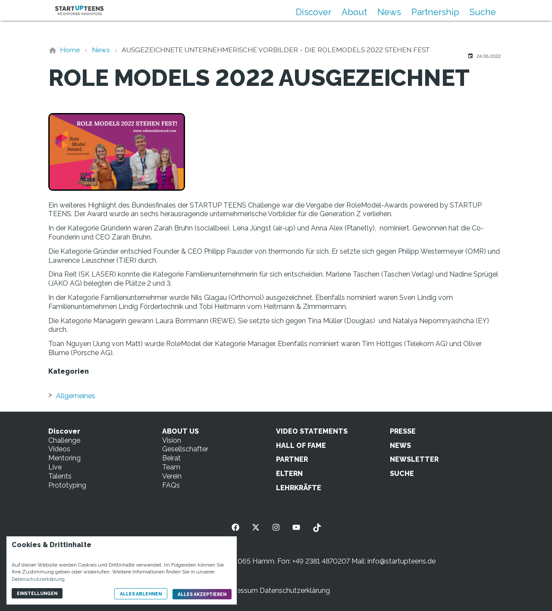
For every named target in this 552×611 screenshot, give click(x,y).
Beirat (171, 458)
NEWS (400, 445)
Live (55, 467)
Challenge (64, 440)
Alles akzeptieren (202, 594)
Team (171, 467)
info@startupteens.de (401, 561)
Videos (59, 449)
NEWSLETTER (414, 459)
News (389, 12)
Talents (60, 476)
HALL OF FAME (301, 445)
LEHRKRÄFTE (298, 488)
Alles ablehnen (141, 593)
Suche (483, 12)
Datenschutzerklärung (295, 590)
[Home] (70, 50)
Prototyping (67, 485)
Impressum (240, 590)
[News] (101, 50)
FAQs (171, 485)
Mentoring (64, 458)
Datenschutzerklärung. (39, 579)
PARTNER (292, 459)
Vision (171, 440)
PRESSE (403, 431)
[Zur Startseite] (79, 10)
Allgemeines (75, 396)
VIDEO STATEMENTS (312, 431)
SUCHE (402, 473)
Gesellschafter (185, 449)
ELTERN (289, 473)
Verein (172, 476)
